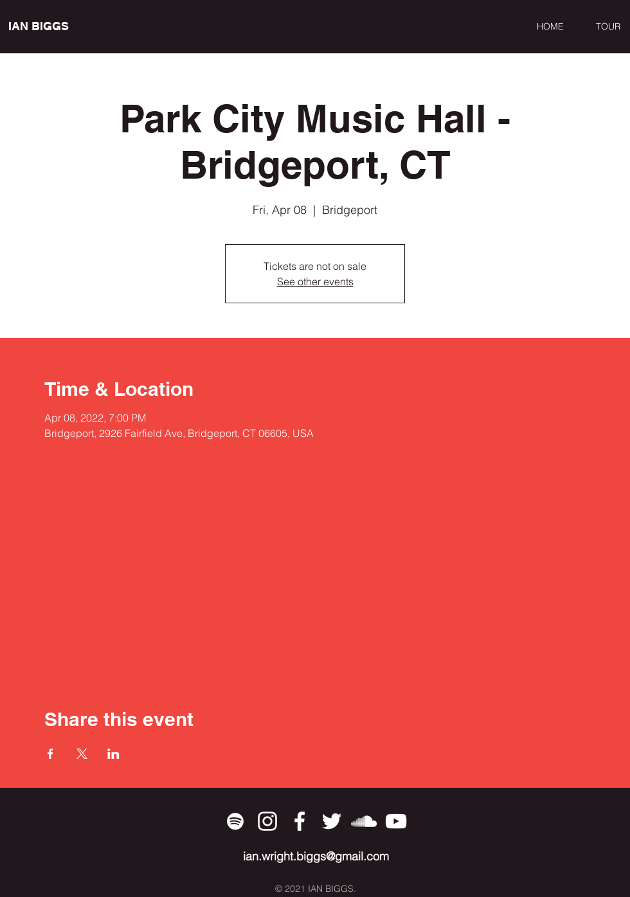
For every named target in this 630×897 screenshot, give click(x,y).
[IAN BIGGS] (67, 26)
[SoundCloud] (364, 821)
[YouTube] (396, 821)
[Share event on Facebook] (50, 754)
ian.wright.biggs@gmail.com (316, 856)
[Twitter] (332, 821)
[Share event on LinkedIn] (113, 754)
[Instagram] (267, 821)
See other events (315, 281)
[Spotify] (235, 821)
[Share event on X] (82, 754)
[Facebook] (299, 821)
